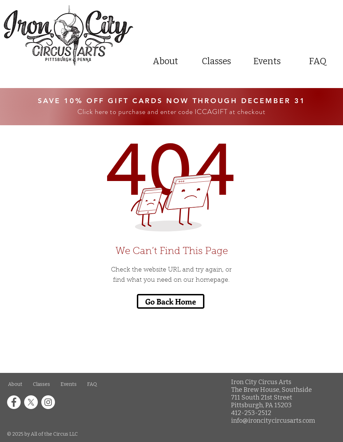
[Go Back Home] (170, 301)
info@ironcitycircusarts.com (273, 420)
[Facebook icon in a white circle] (14, 402)
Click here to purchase (111, 112)
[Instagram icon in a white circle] (48, 402)
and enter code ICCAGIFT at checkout (206, 112)
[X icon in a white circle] (31, 402)
